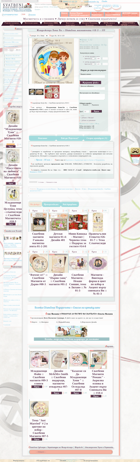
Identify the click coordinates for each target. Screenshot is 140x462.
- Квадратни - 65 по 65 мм (12, 55)
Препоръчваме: (51, 204)
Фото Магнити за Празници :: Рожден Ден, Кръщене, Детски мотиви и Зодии (12, 81)
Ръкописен (95, 105)
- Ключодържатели (10, 65)
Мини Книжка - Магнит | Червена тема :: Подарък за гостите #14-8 (77, 240)
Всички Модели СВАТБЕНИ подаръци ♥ (79, 14)
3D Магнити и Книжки (109, 24)
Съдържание (6, 325)
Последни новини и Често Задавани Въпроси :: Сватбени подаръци (11, 284)
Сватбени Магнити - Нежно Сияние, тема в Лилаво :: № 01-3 (78, 282)
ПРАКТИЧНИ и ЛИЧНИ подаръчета (129, 24)
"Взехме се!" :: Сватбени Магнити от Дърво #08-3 (38, 279)
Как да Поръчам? (70, 138)
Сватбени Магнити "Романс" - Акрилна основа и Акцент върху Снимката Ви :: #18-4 (98, 381)
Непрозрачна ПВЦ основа (51, 24)
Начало (64, 13)
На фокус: (35, 204)
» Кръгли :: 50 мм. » (43, 160)
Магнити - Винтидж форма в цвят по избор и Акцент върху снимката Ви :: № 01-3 (97, 284)
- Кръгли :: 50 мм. (10, 59)
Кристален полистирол (70, 24)
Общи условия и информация (11, 305)
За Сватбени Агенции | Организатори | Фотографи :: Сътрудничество (11, 277)
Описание (42, 138)
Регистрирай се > (56, 7)
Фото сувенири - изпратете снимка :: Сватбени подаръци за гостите (12, 244)
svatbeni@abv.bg (92, 1)
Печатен (86, 105)
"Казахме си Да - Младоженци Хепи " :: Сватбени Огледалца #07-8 (78, 380)
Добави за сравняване (88, 120)
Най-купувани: (70, 204)
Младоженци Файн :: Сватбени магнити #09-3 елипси (39, 377)
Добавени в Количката (107, 6)
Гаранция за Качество (97, 7)
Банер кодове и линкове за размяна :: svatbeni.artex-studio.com (10, 316)
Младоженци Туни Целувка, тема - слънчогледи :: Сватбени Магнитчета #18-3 (13, 212)
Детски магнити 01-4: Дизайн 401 (58, 237)
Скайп (105, 1)
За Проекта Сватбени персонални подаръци (12, 290)
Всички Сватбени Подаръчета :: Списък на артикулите (67, 307)
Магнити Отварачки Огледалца (89, 24)
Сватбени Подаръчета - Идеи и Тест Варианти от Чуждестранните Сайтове (12, 88)
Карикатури (97, 14)
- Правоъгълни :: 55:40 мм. (12, 62)
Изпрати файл (91, 82)
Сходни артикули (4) (97, 138)
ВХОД (46, 7)
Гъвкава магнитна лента (12, 24)
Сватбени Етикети (9, 94)
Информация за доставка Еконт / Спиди (12, 295)
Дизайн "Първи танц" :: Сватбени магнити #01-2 (58, 279)
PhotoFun (135, 160)
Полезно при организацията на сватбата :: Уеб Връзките (12, 309)
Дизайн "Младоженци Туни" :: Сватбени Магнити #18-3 (13, 133)
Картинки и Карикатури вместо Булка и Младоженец (13, 258)
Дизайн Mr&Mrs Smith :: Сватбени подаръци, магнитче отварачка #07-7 (58, 380)
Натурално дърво (31, 23)
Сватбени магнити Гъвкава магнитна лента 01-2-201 (38, 240)
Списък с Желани (115, 6)
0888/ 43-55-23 (71, 1)
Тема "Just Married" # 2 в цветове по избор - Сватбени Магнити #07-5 (38, 428)
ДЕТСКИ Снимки (130, 14)
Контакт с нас (7, 321)
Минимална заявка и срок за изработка (11, 300)
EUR (86, 6)
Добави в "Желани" (87, 117)
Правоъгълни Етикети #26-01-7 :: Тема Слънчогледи (97, 238)
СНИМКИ (112, 14)
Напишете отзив (51, 182)
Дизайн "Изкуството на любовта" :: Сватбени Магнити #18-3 (13, 172)
